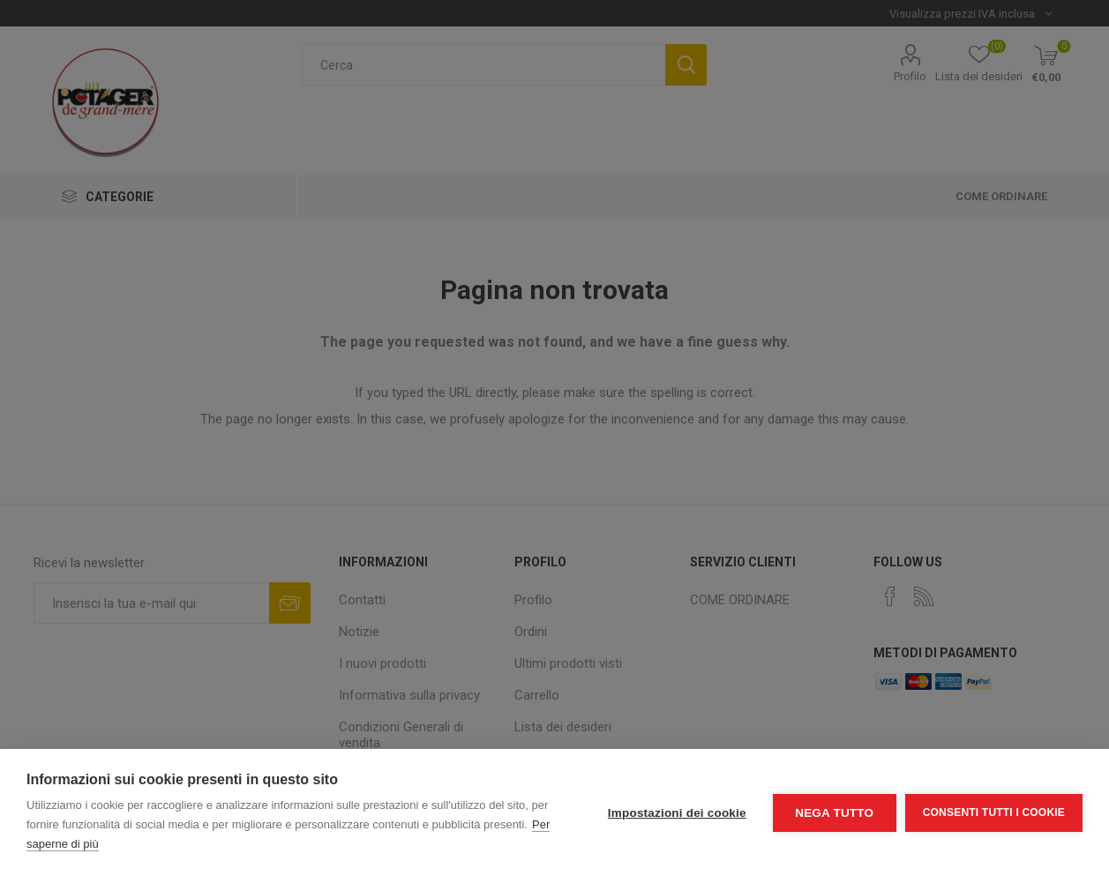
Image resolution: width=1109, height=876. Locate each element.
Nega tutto (834, 813)
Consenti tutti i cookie (994, 812)
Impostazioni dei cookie (677, 813)
